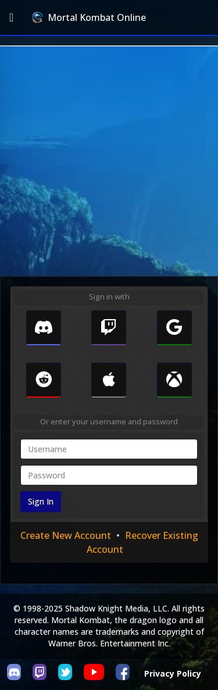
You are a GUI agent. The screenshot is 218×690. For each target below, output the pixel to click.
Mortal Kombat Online (89, 17)
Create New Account (65, 535)
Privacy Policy (172, 673)
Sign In (40, 501)
